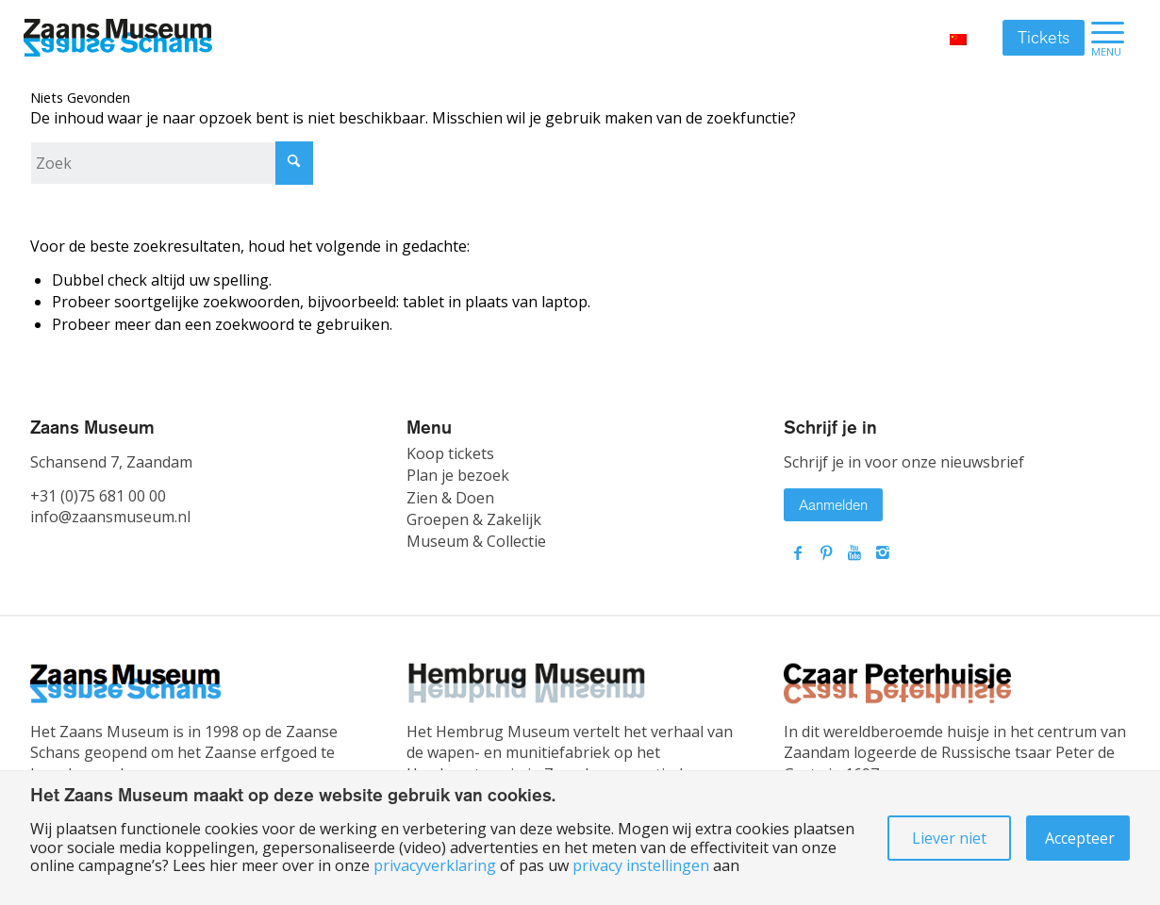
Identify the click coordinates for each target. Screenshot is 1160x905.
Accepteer (1080, 838)
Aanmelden (833, 505)
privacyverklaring (434, 865)
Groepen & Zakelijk (473, 519)
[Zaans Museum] (118, 38)
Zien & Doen (450, 497)
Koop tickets (450, 453)
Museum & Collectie (476, 541)
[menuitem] (1107, 37)
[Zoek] (171, 163)
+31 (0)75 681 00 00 (98, 495)
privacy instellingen (640, 865)
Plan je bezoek (457, 475)
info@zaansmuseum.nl (110, 516)
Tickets (1043, 37)
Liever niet (949, 838)
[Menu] (1107, 37)
